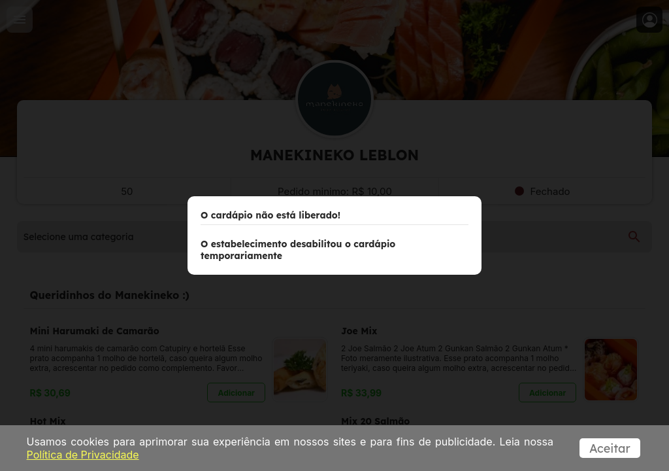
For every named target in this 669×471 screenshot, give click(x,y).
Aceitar (609, 448)
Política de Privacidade (83, 454)
